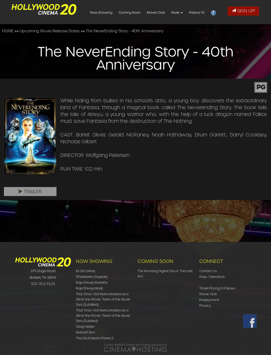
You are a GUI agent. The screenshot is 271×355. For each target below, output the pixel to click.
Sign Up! (243, 11)
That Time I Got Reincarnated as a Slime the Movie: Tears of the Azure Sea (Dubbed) (103, 315)
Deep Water (85, 326)
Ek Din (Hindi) (85, 271)
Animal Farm (85, 332)
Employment (209, 300)
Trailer (30, 191)
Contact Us (208, 271)
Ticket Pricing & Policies (217, 288)
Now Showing (108, 12)
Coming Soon (137, 12)
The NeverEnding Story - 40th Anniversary (124, 31)
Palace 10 (204, 12)
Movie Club (163, 12)
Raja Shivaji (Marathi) (91, 282)
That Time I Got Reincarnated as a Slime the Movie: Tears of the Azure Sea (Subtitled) (103, 299)
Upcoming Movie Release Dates (50, 31)
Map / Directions (212, 276)
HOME (7, 31)
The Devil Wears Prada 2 (94, 338)
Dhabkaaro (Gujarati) (91, 276)
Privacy (205, 305)
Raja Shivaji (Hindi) (89, 288)
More (184, 12)
